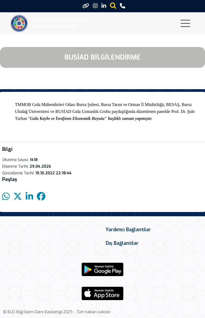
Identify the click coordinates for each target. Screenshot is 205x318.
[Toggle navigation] (185, 23)
